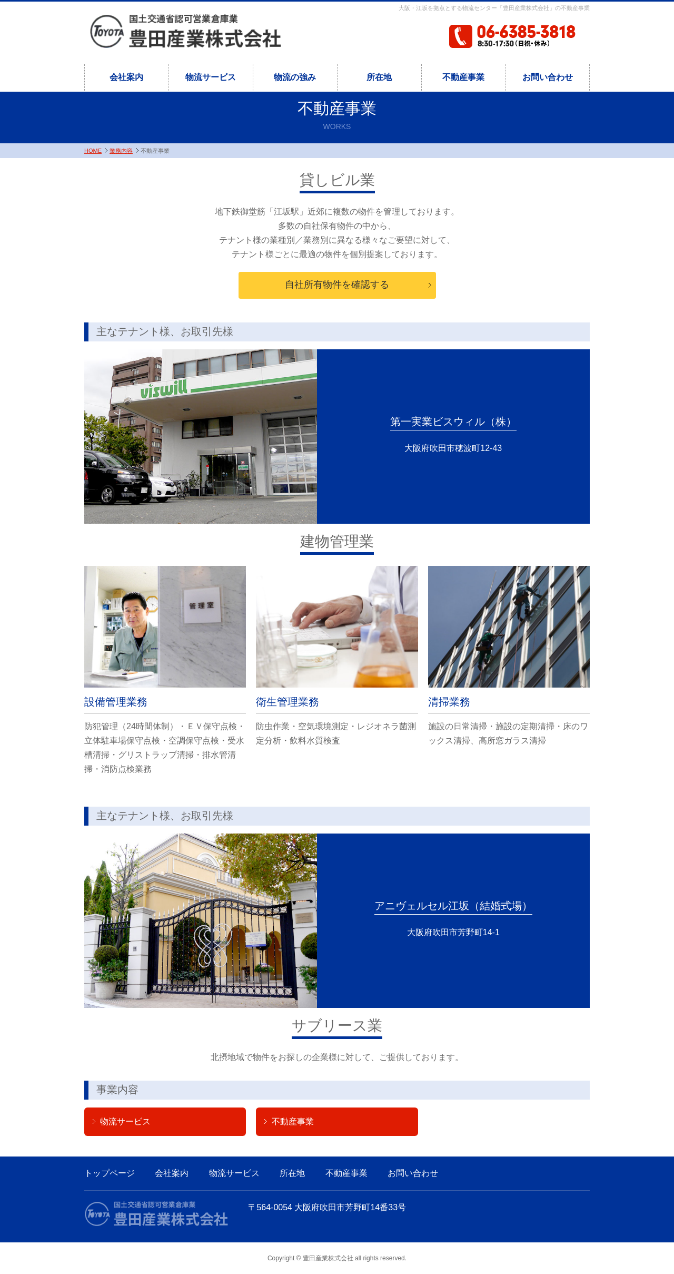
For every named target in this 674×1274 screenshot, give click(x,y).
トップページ (109, 1173)
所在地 (379, 77)
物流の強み (295, 77)
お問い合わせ (547, 77)
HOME (93, 151)
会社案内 (126, 77)
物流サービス (210, 77)
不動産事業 (463, 77)
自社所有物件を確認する (337, 284)
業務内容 (121, 151)
